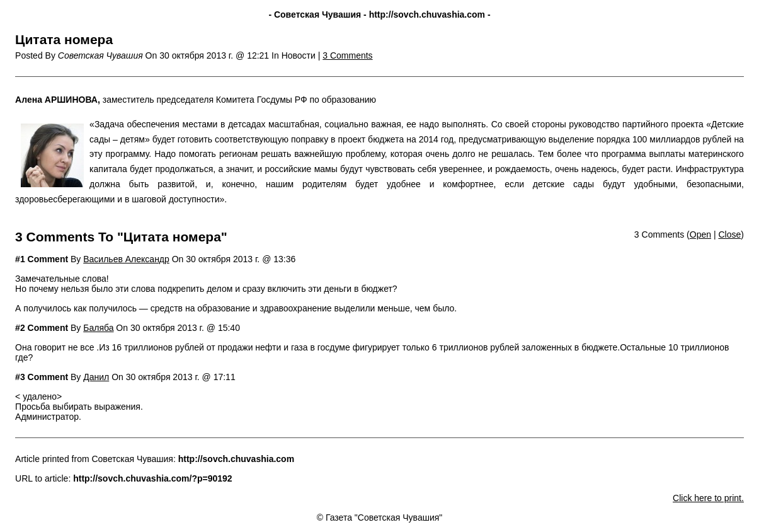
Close (729, 234)
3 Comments (347, 55)
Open (700, 234)
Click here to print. (708, 498)
